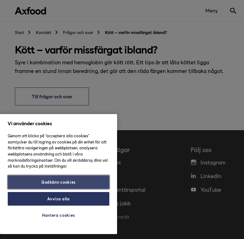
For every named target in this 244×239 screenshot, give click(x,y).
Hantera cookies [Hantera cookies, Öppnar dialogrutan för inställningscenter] (58, 215)
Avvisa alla (58, 198)
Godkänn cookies (58, 182)
